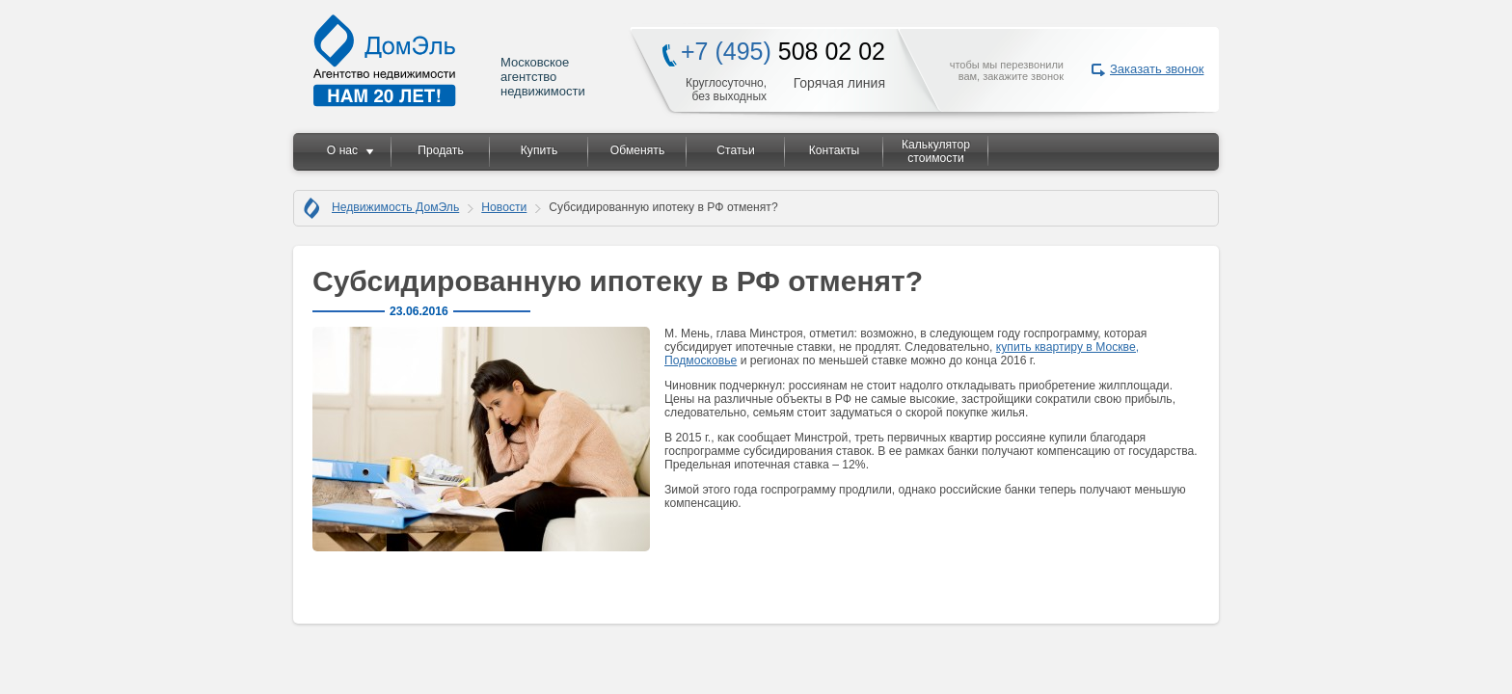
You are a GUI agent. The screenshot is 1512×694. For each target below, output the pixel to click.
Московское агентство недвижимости (450, 60)
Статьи (735, 150)
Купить (539, 150)
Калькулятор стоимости (936, 151)
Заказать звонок (1156, 69)
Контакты (834, 150)
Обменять (637, 150)
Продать (440, 150)
